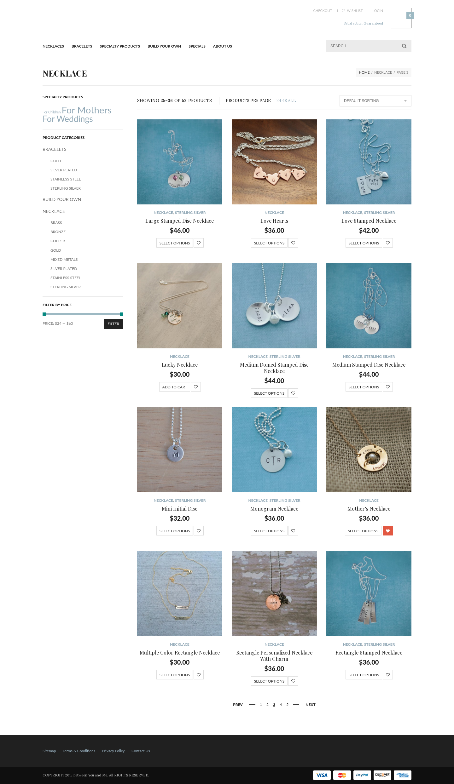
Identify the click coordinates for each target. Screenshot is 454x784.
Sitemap (49, 750)
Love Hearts (274, 220)
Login (377, 11)
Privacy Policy (113, 750)
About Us (222, 46)
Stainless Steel (65, 179)
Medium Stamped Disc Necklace (368, 364)
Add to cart (174, 387)
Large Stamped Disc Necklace (179, 220)
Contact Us (140, 750)
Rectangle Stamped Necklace (368, 652)
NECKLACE (163, 212)
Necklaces (53, 46)
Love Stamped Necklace (368, 220)
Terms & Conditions (79, 750)
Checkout (322, 11)
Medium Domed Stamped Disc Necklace (274, 367)
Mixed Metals (64, 259)
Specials (197, 46)
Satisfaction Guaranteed (363, 23)
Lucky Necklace (180, 364)
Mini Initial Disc (179, 508)
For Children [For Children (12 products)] (52, 112)
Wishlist (352, 11)
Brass (56, 222)
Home (364, 72)
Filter (113, 323)
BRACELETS (82, 46)
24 (278, 100)
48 (284, 100)
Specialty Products (120, 46)
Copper (57, 240)
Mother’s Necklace (368, 508)
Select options (175, 243)
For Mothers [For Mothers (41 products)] (86, 109)
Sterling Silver (190, 212)
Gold (55, 160)
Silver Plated (63, 170)
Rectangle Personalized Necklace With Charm (274, 655)
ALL (292, 100)
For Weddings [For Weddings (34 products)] (68, 119)
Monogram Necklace (274, 508)
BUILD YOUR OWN (164, 46)
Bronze (58, 231)
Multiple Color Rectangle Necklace (180, 652)
